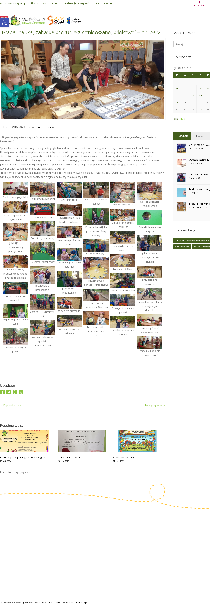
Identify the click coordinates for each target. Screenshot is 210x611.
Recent (200, 136)
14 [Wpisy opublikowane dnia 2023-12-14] (200, 95)
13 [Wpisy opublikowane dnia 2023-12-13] (192, 95)
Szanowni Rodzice (123, 457)
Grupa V (50, 127)
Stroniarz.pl (81, 602)
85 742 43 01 (39, 3)
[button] (4, 22)
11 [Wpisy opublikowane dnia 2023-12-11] (177, 95)
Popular (182, 136)
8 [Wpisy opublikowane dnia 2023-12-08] (208, 88)
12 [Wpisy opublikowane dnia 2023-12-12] (184, 95)
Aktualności (38, 127)
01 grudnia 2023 (13, 127)
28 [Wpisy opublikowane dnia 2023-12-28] (200, 109)
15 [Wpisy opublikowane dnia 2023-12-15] (208, 95)
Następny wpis (155, 405)
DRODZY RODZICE (69, 457)
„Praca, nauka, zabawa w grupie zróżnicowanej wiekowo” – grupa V (80, 32)
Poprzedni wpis (10, 405)
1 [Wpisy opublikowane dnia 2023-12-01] (208, 81)
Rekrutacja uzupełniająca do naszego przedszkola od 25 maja (26, 457)
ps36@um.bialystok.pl (13, 3)
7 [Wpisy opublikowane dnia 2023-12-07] (200, 88)
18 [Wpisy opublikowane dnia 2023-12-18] (177, 102)
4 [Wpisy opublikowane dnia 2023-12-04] (177, 88)
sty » (182, 118)
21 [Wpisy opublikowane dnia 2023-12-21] (200, 102)
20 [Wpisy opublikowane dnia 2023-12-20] (192, 102)
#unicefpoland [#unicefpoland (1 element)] (182, 246)
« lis (175, 118)
